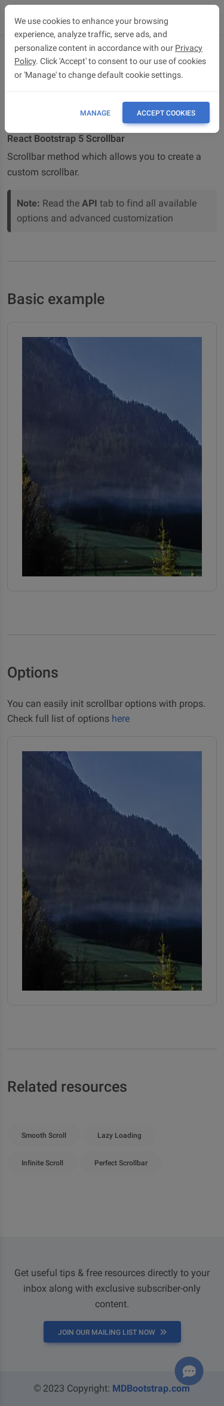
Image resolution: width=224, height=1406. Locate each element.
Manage (95, 113)
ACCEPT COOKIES (166, 113)
